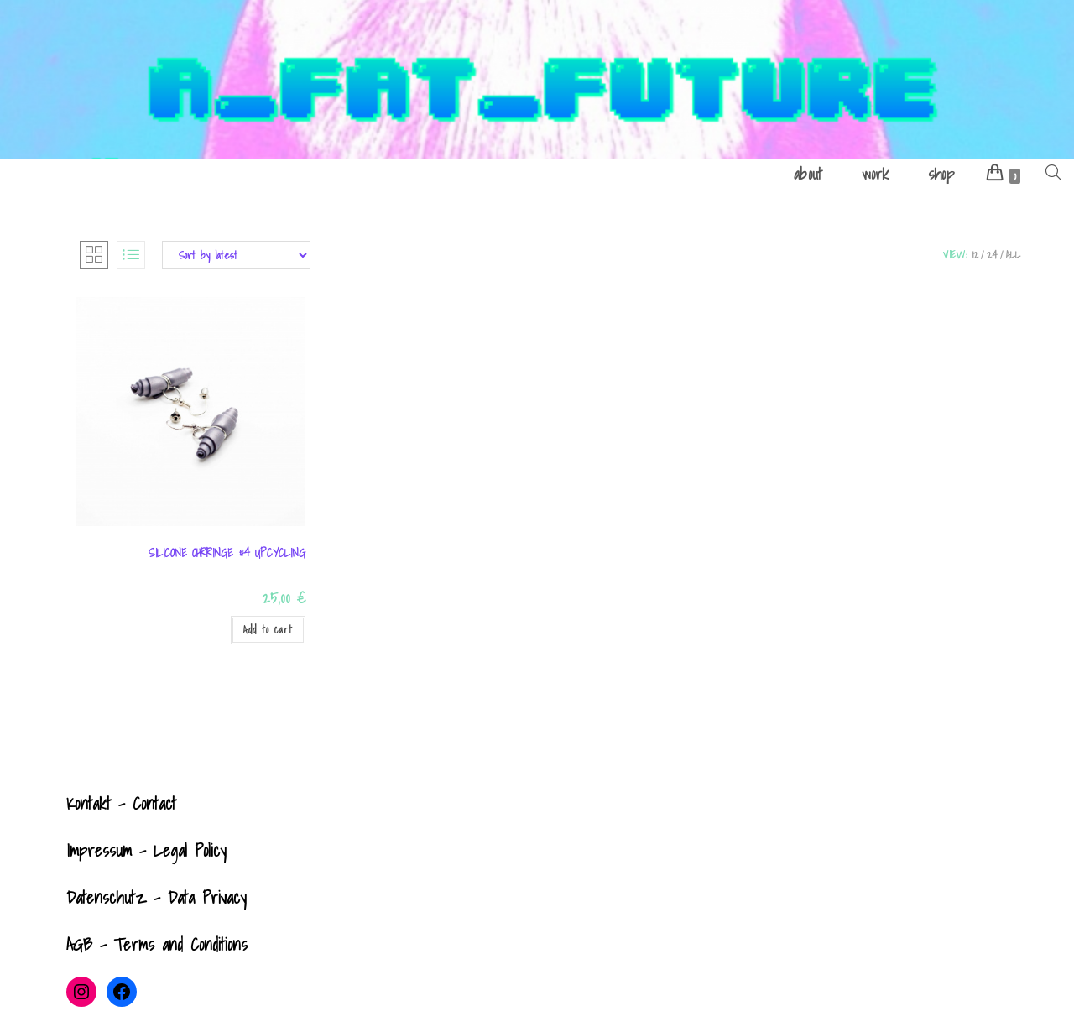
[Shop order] (236, 255)
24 (992, 255)
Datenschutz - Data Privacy (156, 897)
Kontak (86, 803)
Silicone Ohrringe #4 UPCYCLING (227, 553)
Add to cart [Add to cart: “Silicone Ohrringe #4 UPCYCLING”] (268, 630)
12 (975, 255)
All (1013, 255)
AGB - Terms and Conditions (157, 944)
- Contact (143, 803)
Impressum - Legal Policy (146, 850)
